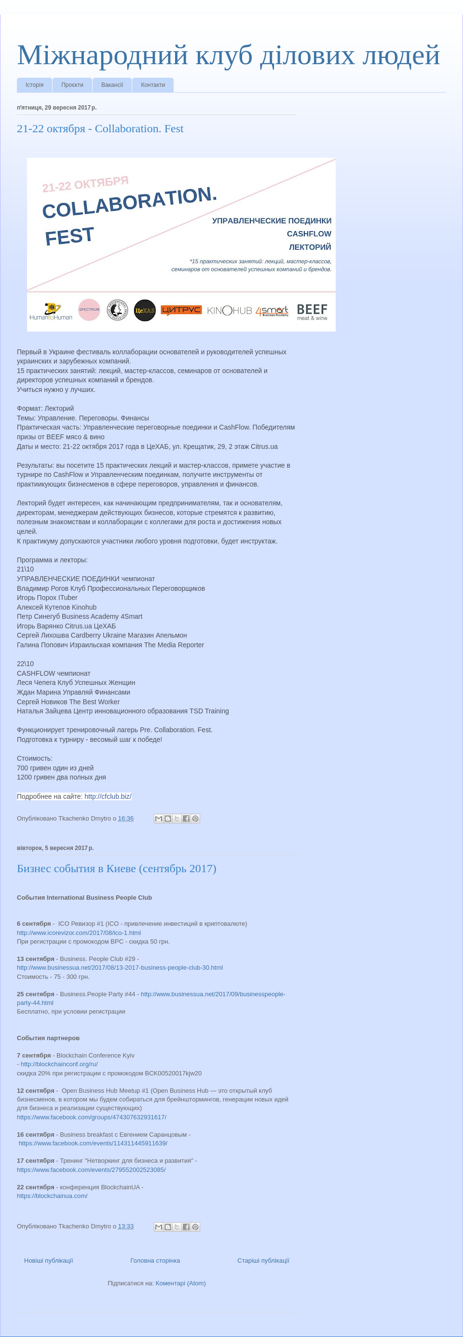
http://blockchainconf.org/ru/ (59, 1064)
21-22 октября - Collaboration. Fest (100, 128)
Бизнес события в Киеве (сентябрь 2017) (117, 868)
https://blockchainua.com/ (52, 1195)
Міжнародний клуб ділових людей (228, 54)
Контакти (153, 85)
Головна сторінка (155, 1260)
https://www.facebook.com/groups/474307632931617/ (91, 1117)
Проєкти (72, 85)
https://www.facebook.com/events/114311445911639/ (93, 1143)
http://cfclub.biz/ (107, 796)
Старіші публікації (263, 1260)
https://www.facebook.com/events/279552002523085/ (91, 1169)
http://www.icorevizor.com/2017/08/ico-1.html (79, 932)
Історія (34, 85)
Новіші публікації (48, 1260)
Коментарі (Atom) (181, 1283)
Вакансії (112, 85)
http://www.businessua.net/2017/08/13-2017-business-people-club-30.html (120, 967)
